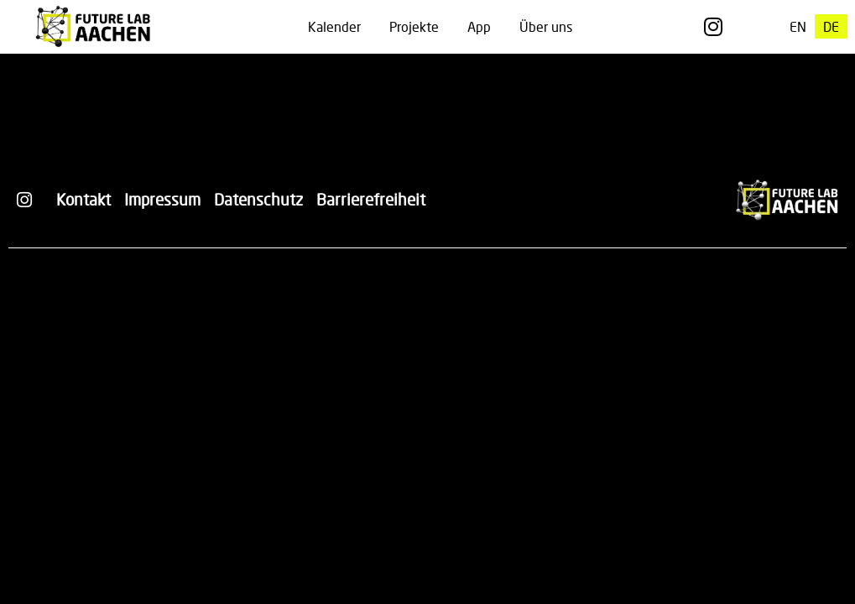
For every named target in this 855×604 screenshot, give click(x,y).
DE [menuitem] (831, 26)
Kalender (334, 26)
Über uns (545, 26)
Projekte (414, 26)
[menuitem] (798, 26)
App (479, 26)
